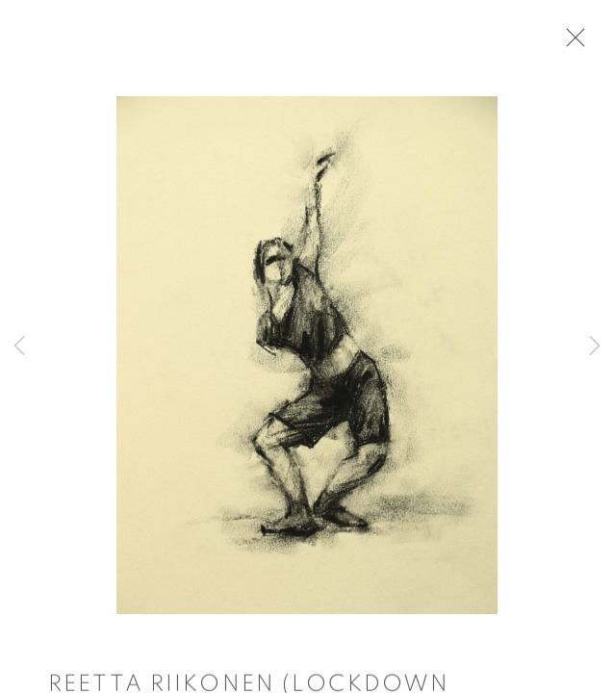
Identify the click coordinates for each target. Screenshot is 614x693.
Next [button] (595, 346)
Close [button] (570, 43)
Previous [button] (19, 346)
